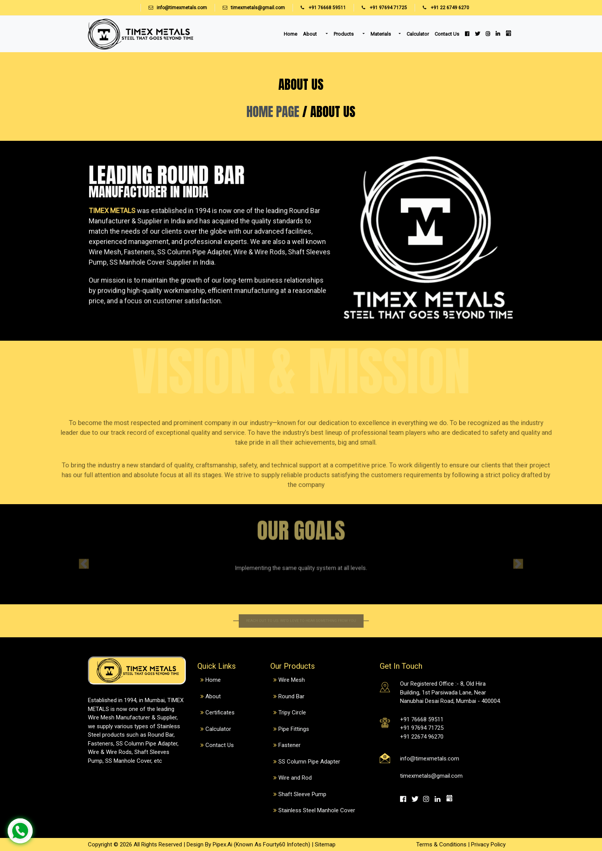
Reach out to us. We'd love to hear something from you (301, 621)
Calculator (418, 34)
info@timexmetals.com (182, 7)
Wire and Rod (295, 777)
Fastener (289, 745)
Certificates (220, 712)
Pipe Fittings (293, 729)
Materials (380, 34)
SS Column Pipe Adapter (309, 761)
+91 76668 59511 (319, 8)
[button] (112, 562)
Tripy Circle (292, 712)
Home (290, 34)
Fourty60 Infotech (285, 844)
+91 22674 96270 (421, 736)
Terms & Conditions (441, 844)
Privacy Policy (488, 844)
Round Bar (291, 696)
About (310, 34)
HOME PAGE (274, 111)
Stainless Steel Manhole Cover (316, 810)
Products (344, 34)
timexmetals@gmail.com (258, 7)
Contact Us (447, 34)
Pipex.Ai (221, 844)
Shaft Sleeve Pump (302, 794)
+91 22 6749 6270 (442, 8)
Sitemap (325, 844)
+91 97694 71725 (380, 8)
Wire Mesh (291, 679)
